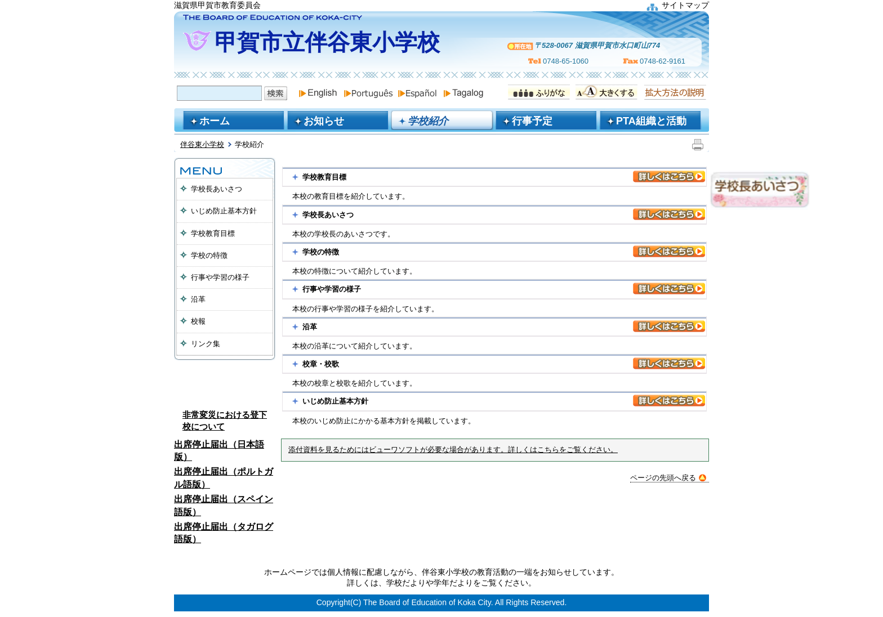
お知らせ (324, 121)
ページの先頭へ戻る (668, 477)
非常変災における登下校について (224, 420)
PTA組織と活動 (651, 121)
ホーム (214, 121)
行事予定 (532, 121)
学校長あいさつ (216, 189)
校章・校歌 (320, 364)
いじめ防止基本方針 (224, 211)
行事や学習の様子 (220, 277)
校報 (198, 321)
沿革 (198, 299)
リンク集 (205, 343)
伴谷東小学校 (202, 144)
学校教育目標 (213, 233)
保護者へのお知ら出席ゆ (224, 383)
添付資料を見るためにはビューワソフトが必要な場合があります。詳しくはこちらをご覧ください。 (453, 450)
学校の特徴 (209, 255)
